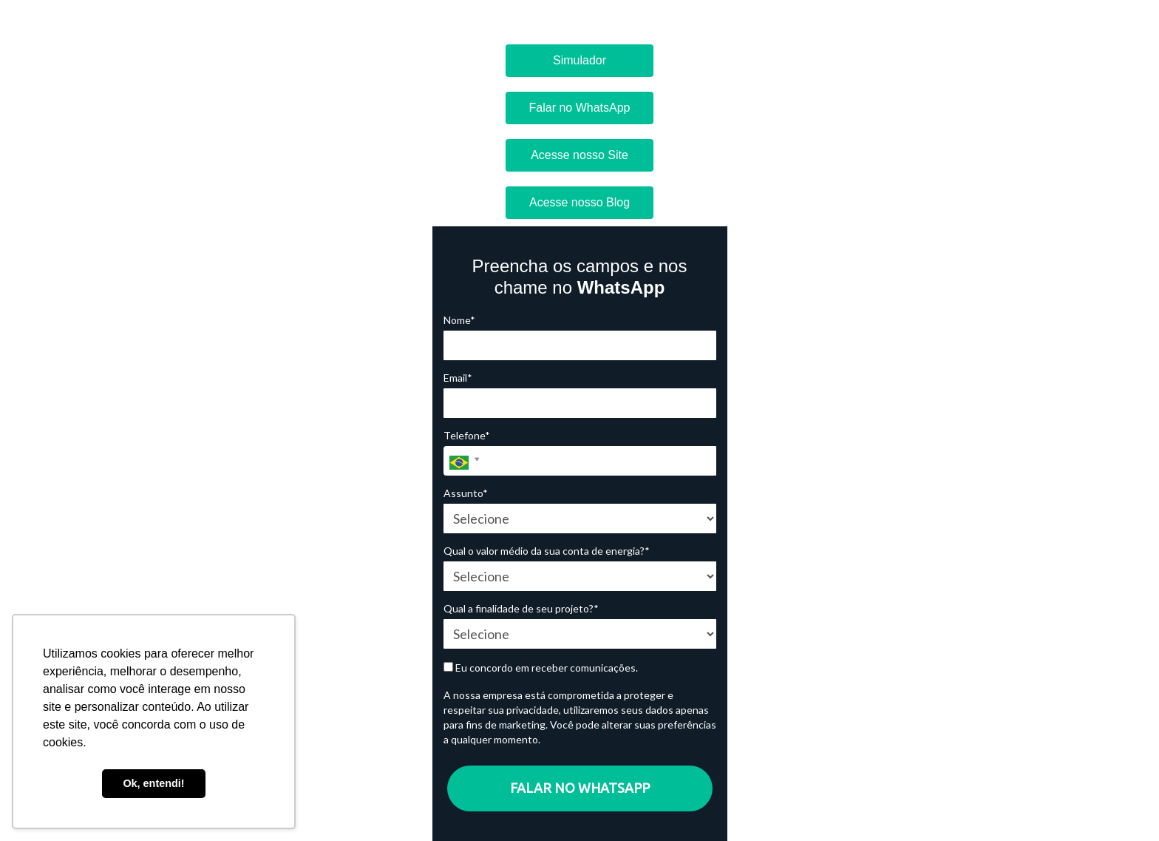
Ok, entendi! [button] (153, 783)
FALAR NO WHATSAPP (580, 787)
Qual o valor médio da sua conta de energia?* (546, 550)
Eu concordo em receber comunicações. (540, 667)
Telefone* (466, 435)
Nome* (459, 320)
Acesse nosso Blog (579, 202)
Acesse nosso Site (579, 155)
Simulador (579, 60)
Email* (457, 377)
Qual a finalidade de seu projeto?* (521, 608)
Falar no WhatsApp (580, 107)
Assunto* (465, 493)
